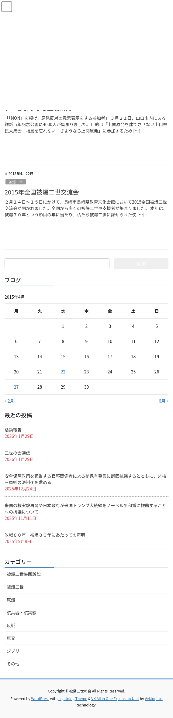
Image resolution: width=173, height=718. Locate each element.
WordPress (40, 698)
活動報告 (13, 430)
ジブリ (13, 651)
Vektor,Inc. (154, 698)
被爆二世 (15, 181)
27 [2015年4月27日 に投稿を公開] (16, 387)
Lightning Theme (72, 698)
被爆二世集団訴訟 (24, 574)
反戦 (11, 625)
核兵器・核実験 (21, 613)
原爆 (11, 600)
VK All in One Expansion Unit (115, 698)
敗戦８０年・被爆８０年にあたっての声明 (45, 535)
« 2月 (9, 401)
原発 (11, 638)
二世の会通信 (17, 453)
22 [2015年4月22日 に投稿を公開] (63, 372)
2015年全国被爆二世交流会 (42, 191)
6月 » (163, 401)
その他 (13, 664)
